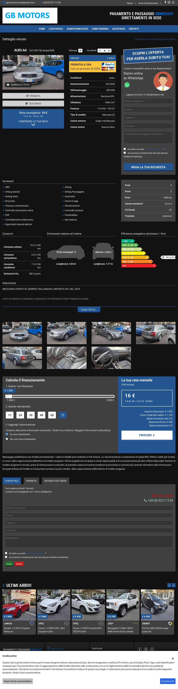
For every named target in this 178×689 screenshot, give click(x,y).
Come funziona (100, 28)
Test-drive (33, 103)
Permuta (33, 96)
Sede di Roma (58, 648)
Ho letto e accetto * (146, 149)
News (130, 3)
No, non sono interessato (23, 439)
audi (168, 39)
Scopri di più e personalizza (18, 681)
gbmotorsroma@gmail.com (20, 2)
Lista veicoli (56, 28)
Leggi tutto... (89, 309)
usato (161, 39)
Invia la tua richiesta (148, 167)
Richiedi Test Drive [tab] (55, 481)
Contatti (134, 28)
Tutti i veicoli (149, 39)
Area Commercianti (148, 3)
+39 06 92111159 (51, 2)
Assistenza (118, 28)
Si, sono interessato (20, 434)
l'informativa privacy (154, 149)
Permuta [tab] (31, 481)
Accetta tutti (167, 681)
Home (42, 28)
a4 (174, 39)
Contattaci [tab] (11, 481)
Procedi (147, 435)
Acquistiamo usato (77, 28)
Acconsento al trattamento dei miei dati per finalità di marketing (38, 557)
